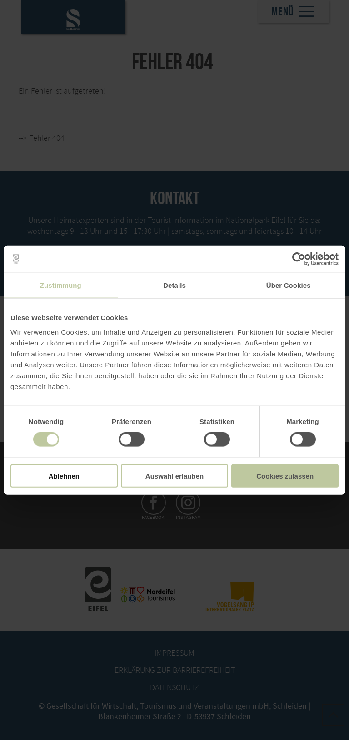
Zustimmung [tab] (60, 285)
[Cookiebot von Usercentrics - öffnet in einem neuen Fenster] (299, 259)
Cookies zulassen (285, 475)
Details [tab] (174, 285)
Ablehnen (64, 475)
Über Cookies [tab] (288, 285)
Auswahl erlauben (174, 475)
